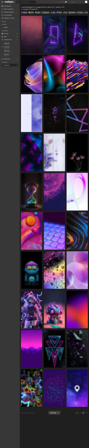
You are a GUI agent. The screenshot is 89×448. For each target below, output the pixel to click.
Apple (4, 36)
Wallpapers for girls (8, 18)
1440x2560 (12, 46)
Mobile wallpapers (8, 9)
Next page (54, 412)
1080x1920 (6, 50)
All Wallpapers (6, 6)
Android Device (7, 39)
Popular (6, 27)
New (5, 24)
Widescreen (6, 59)
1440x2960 (6, 43)
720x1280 (6, 54)
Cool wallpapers (7, 15)
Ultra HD (5, 33)
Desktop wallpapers (8, 12)
